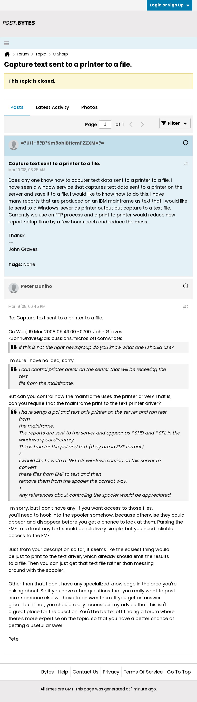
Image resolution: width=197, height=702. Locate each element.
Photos (89, 107)
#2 (186, 307)
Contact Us (85, 672)
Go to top (179, 672)
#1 (186, 163)
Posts (17, 107)
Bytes (47, 672)
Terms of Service (143, 672)
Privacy (111, 672)
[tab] (17, 107)
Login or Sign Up (169, 5)
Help (63, 672)
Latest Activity (52, 107)
